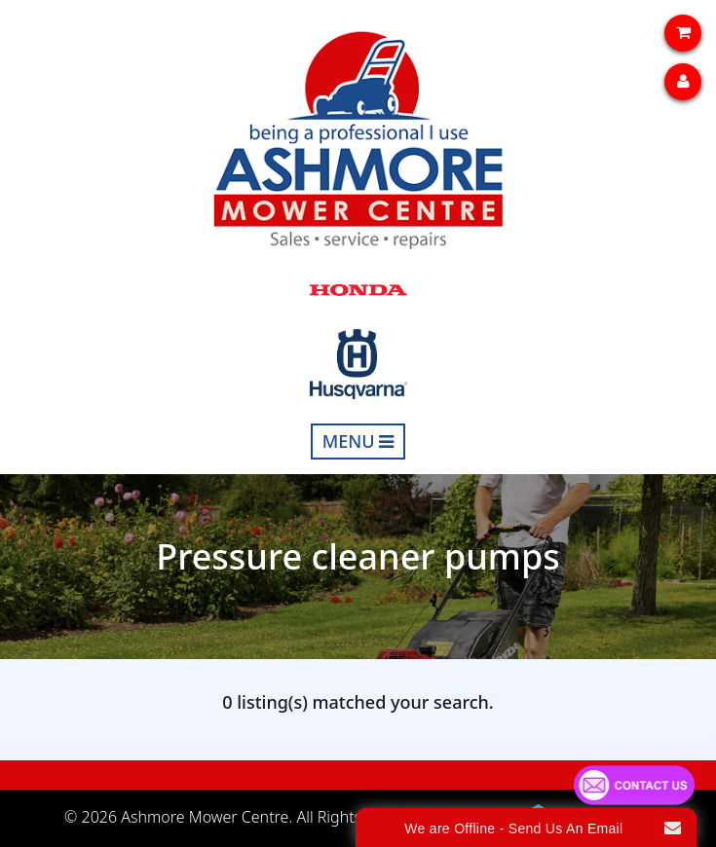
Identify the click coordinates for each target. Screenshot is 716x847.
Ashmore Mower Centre (204, 817)
